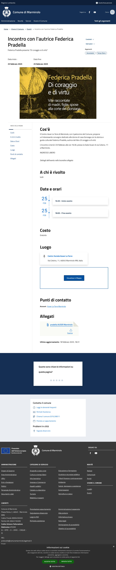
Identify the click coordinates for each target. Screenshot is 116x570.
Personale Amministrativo (10, 490)
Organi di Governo (7, 470)
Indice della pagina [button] (16, 126)
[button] (58, 566)
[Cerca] (112, 12)
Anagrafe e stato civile (38, 470)
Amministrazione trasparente (69, 509)
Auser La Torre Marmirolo (56, 306)
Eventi (29, 29)
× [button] (113, 546)
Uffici (3, 478)
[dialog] (58, 557)
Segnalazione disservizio (39, 513)
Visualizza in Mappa (74, 278)
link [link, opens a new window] (79, 557)
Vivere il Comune (17, 29)
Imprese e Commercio (38, 482)
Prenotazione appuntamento (40, 509)
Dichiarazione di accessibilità (68, 524)
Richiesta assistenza (37, 521)
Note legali (62, 521)
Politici (3, 486)
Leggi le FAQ (34, 517)
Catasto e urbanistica (37, 490)
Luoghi (89, 489)
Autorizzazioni (63, 490)
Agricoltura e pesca (65, 494)
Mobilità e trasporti (37, 498)
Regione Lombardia (8, 3)
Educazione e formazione (67, 470)
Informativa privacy (65, 517)
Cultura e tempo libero (38, 474)
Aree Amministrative (9, 474)
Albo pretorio (63, 513)
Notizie (89, 470)
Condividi (90, 39)
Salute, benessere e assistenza (69, 486)
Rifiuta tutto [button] (67, 561)
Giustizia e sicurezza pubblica (69, 474)
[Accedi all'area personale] (104, 2)
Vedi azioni (90, 44)
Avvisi (89, 478)
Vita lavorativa (35, 478)
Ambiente (62, 482)
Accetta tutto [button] (49, 561)
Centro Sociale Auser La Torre (60, 256)
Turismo (33, 494)
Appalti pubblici (35, 486)
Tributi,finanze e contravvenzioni (70, 478)
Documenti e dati (7, 494)
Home (6, 29)
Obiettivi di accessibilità (67, 528)
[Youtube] (93, 12)
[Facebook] (88, 12)
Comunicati (91, 474)
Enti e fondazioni (7, 482)
